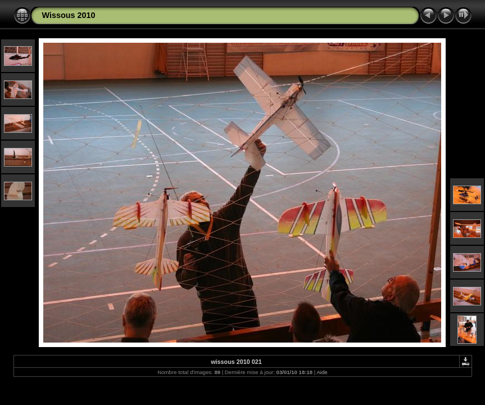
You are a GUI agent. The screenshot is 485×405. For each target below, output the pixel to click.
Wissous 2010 (69, 15)
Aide (321, 372)
